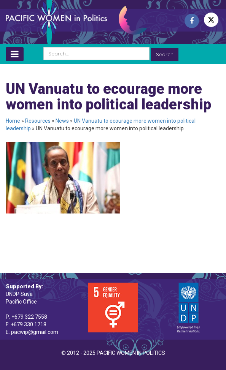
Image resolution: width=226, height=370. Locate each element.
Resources (38, 121)
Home (13, 121)
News (62, 121)
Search (164, 54)
